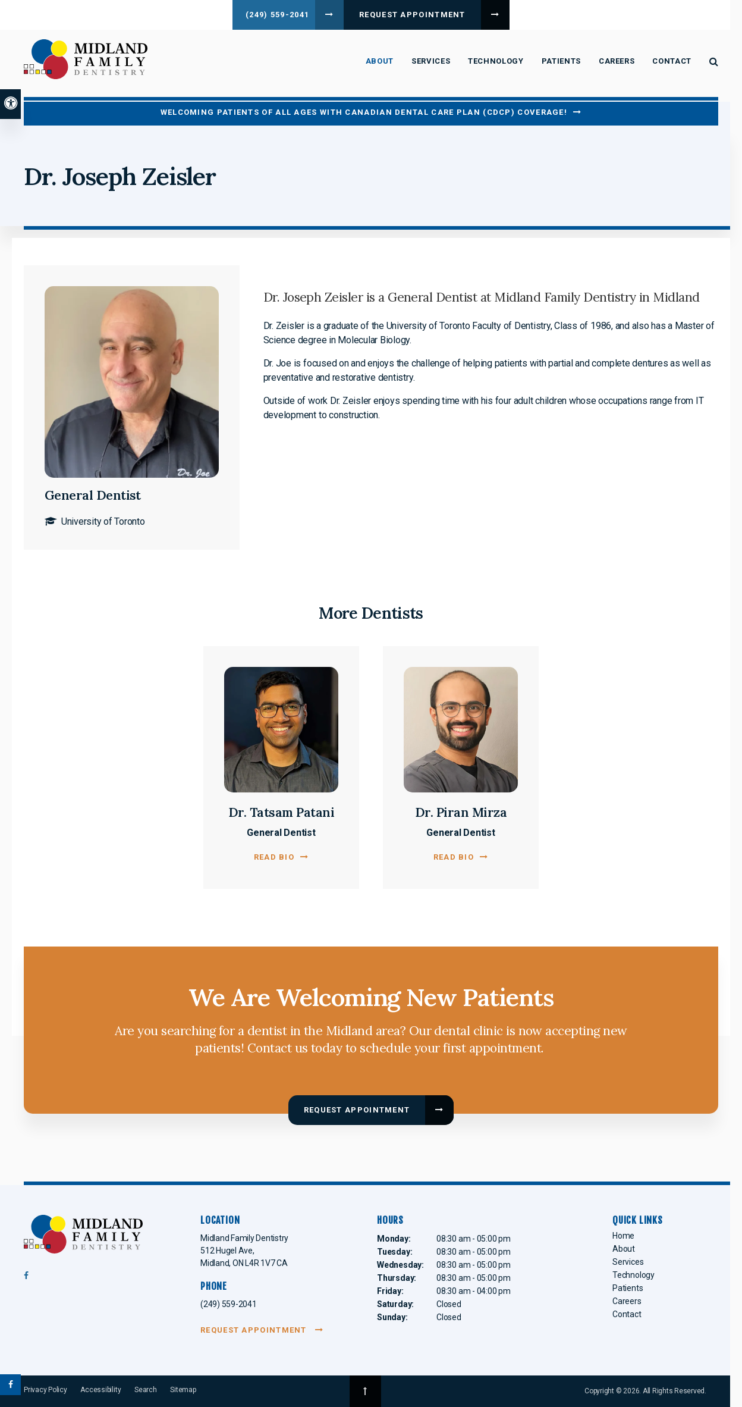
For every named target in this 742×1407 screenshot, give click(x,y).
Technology (496, 61)
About (623, 1249)
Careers (617, 61)
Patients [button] (561, 61)
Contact (671, 61)
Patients (627, 1288)
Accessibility (100, 1390)
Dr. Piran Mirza (460, 812)
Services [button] (430, 61)
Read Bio (274, 857)
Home (623, 1235)
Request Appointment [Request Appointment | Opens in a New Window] (418, 14)
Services (627, 1262)
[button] (670, 205)
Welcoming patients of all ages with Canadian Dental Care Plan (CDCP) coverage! (364, 112)
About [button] (380, 61)
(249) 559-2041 (274, 14)
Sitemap (183, 1390)
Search (145, 1390)
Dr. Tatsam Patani (281, 812)
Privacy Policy (45, 1390)
